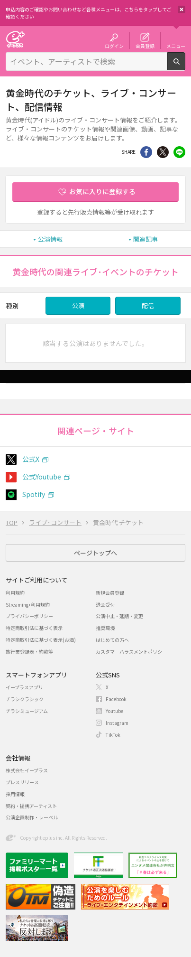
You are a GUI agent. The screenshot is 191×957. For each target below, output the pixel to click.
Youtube (114, 710)
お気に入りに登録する (102, 191)
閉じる (181, 9)
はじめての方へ (112, 639)
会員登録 (145, 45)
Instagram (117, 722)
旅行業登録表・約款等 (29, 651)
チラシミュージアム (27, 710)
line (179, 152)
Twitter (163, 152)
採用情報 (15, 794)
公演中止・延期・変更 (119, 615)
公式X (30, 459)
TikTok (113, 734)
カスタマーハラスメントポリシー (131, 651)
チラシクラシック (25, 699)
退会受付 (105, 604)
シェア (146, 152)
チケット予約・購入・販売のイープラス (15, 39)
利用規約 (15, 592)
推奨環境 (105, 627)
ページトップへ (95, 552)
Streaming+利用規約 (28, 604)
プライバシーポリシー (29, 615)
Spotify (33, 494)
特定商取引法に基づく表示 (34, 627)
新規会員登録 (110, 592)
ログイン (114, 45)
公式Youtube (41, 476)
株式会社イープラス (27, 770)
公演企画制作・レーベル (32, 817)
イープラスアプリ (24, 687)
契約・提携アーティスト (31, 805)
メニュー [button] (175, 45)
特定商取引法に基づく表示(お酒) (41, 639)
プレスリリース (22, 782)
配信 (148, 305)
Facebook (116, 699)
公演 (78, 305)
